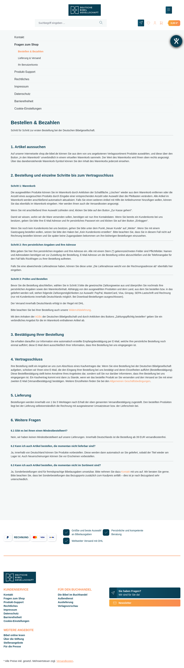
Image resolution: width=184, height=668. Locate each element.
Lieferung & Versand (29, 58)
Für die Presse (12, 646)
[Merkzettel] (148, 22)
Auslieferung (65, 602)
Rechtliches (21, 79)
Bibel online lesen (14, 635)
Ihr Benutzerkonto (28, 64)
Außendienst (65, 598)
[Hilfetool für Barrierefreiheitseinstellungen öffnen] (176, 41)
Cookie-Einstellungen (28, 108)
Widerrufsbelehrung (80, 310)
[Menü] (169, 10)
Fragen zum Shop (26, 44)
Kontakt (19, 37)
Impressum (21, 86)
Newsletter (120, 603)
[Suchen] (101, 23)
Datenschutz (22, 93)
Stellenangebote (13, 642)
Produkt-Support (24, 71)
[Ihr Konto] (155, 22)
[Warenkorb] (169, 23)
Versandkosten (64, 661)
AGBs (38, 316)
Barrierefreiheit (23, 101)
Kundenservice (16, 589)
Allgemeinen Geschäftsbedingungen (130, 381)
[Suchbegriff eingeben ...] (65, 23)
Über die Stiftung (14, 639)
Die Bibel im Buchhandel (72, 594)
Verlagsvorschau (68, 606)
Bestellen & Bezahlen (30, 51)
